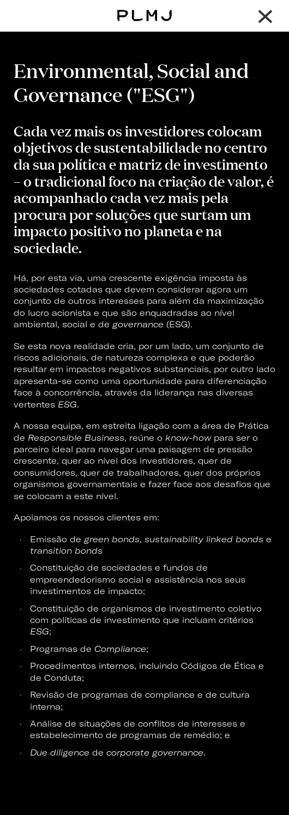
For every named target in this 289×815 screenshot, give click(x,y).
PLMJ (144, 7)
